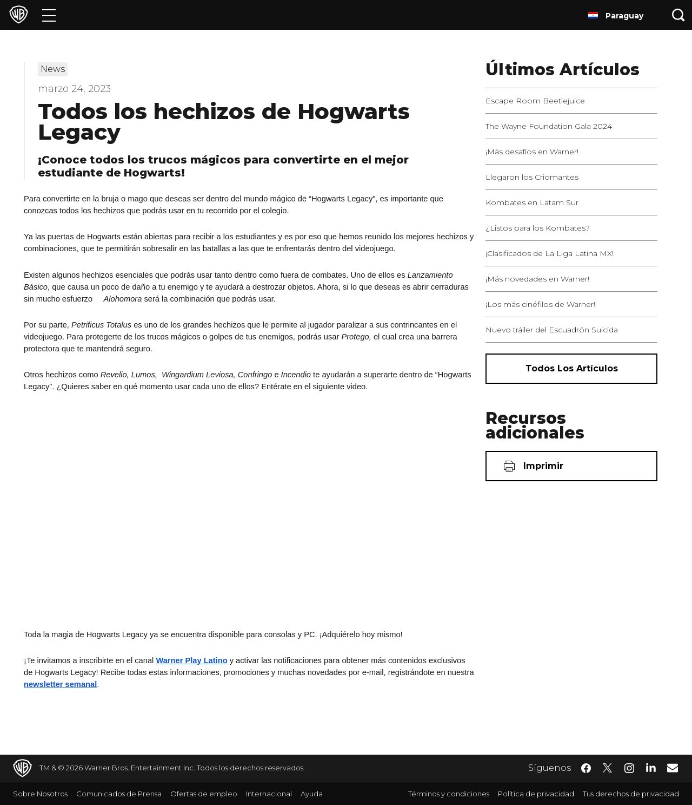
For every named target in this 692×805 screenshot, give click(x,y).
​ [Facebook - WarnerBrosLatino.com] (586, 768)
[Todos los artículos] (571, 369)
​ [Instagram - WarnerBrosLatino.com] (629, 768)
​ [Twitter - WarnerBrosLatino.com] (607, 768)
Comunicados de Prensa (119, 793)
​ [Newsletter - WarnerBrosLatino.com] (672, 767)
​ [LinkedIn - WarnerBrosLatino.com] (650, 767)
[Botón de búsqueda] (678, 15)
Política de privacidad (536, 793)
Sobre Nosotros (40, 793)
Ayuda (312, 793)
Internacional (269, 793)
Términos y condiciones (448, 793)
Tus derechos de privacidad (631, 793)
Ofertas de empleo (203, 793)
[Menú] (49, 15)
